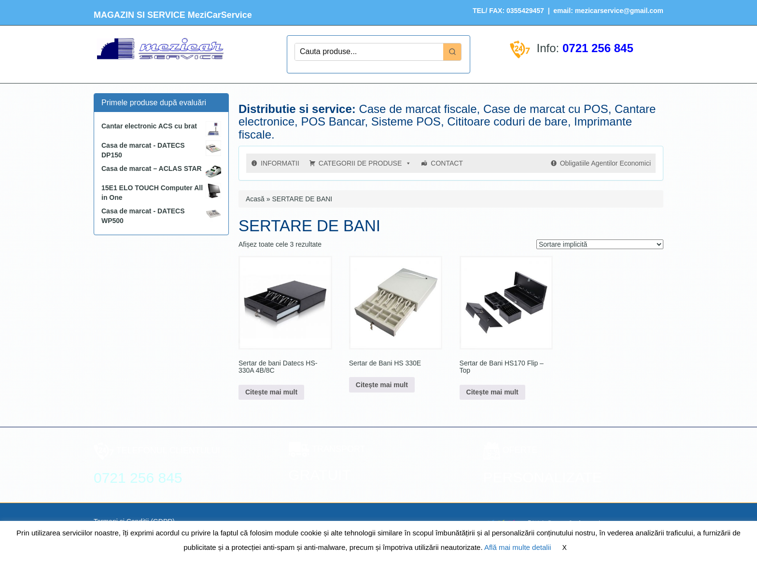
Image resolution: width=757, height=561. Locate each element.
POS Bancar (332, 121)
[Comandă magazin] (599, 244)
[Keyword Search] (369, 51)
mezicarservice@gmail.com (619, 10)
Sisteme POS (406, 121)
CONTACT (447, 163)
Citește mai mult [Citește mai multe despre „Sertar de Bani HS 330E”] (382, 385)
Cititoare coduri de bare (507, 121)
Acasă (255, 199)
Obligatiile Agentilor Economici (605, 163)
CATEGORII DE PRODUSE (365, 163)
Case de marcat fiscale (418, 108)
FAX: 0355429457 (515, 10)
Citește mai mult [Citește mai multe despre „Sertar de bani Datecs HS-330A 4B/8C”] (271, 392)
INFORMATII (280, 163)
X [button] (564, 547)
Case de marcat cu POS (545, 108)
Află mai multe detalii (517, 547)
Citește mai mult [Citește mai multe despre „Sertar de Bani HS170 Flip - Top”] (492, 392)
